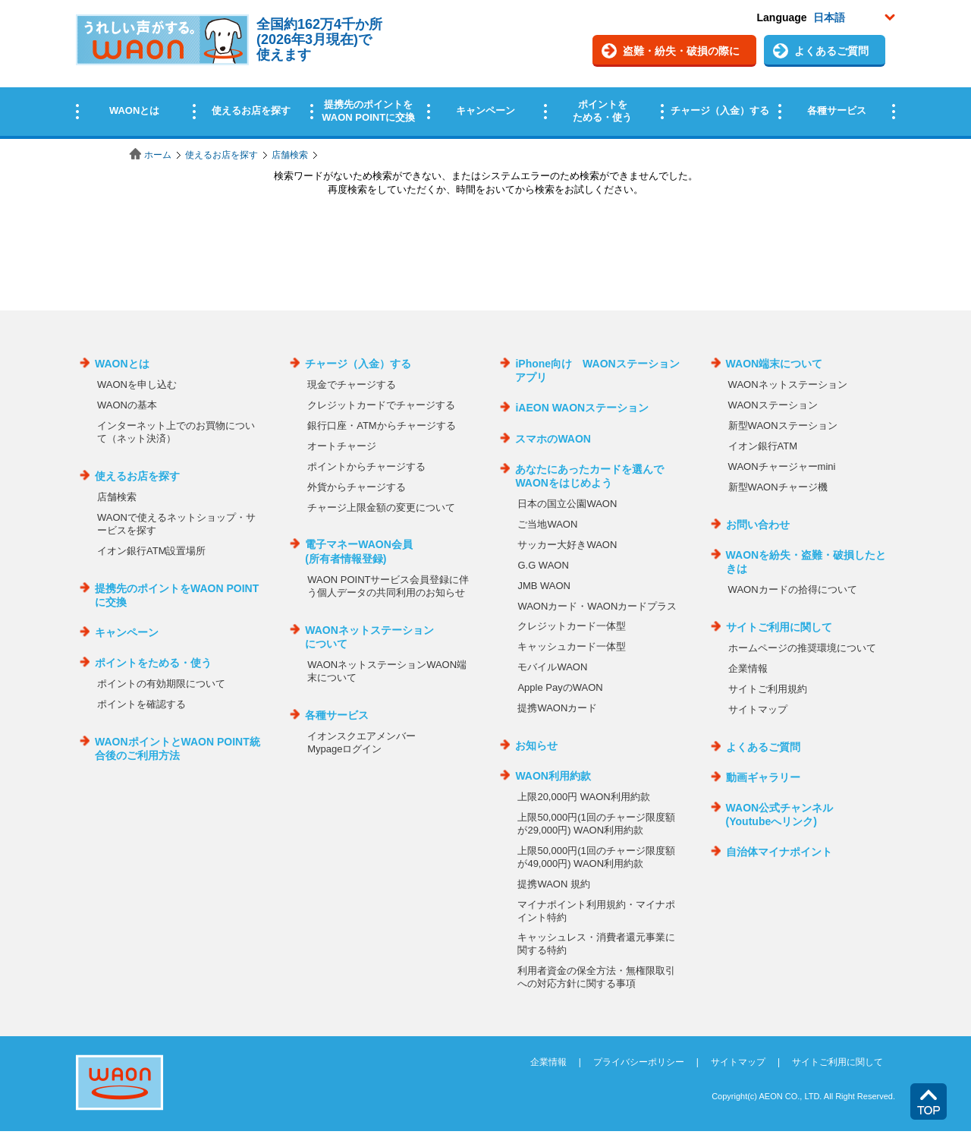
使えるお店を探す (221, 155)
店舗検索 (290, 155)
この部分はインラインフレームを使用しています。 (485, 70)
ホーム (157, 155)
